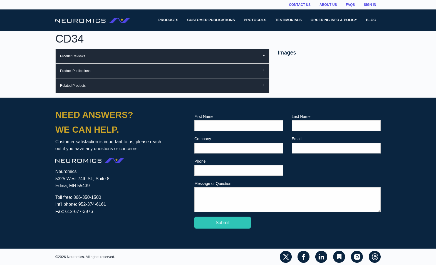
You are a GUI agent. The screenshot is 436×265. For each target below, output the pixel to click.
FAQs (350, 5)
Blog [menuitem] (371, 20)
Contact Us (300, 5)
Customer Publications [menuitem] (211, 20)
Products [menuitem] (168, 20)
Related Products (73, 86)
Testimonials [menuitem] (288, 20)
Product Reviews (72, 56)
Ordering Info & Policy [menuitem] (334, 20)
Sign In (370, 5)
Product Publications (75, 71)
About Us (328, 5)
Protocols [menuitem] (255, 20)
